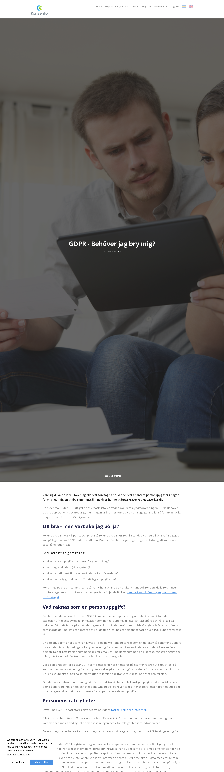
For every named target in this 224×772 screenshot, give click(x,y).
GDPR (99, 6)
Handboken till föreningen (144, 592)
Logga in (175, 6)
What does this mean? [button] (18, 754)
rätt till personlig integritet (128, 710)
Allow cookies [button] (41, 762)
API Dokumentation (158, 6)
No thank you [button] (18, 762)
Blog (143, 6)
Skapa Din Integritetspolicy (117, 6)
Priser (135, 6)
